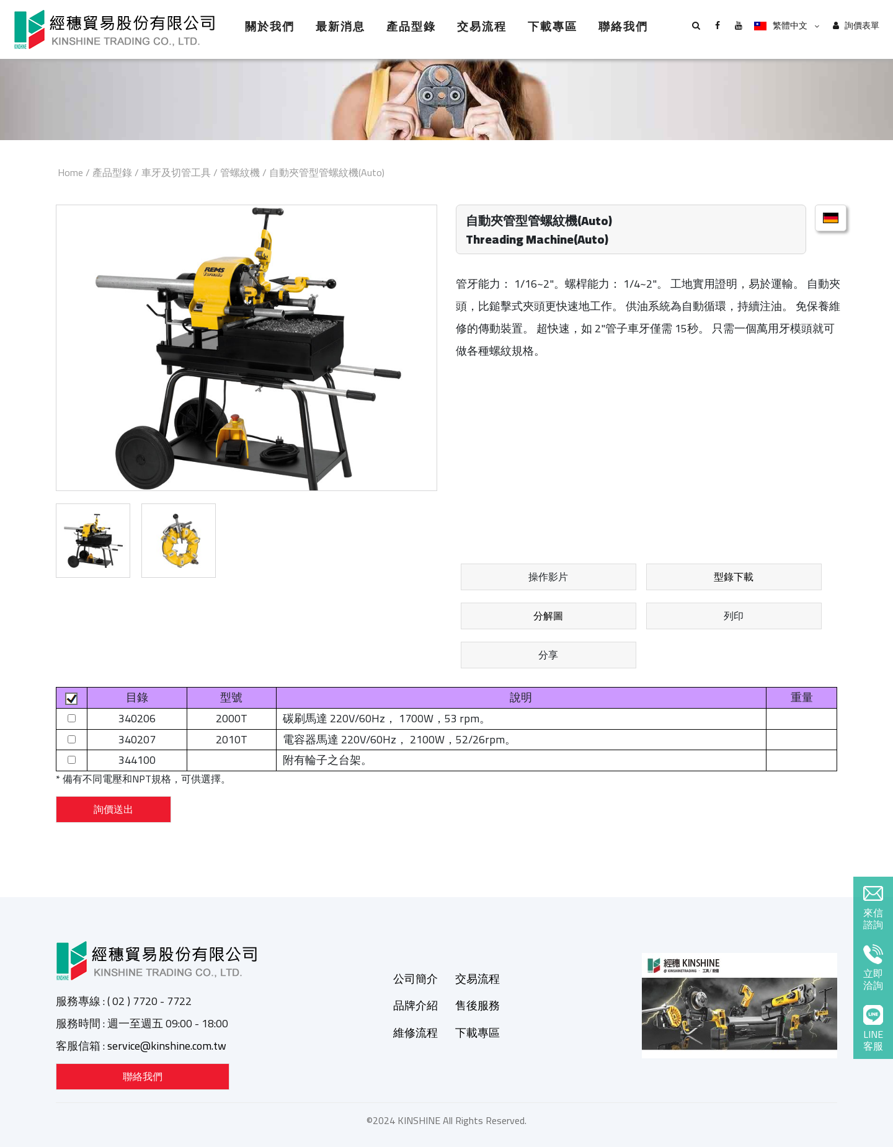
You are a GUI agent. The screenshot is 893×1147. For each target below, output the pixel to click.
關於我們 (270, 26)
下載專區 (552, 26)
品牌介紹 (415, 1005)
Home (70, 172)
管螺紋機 (240, 172)
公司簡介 (415, 978)
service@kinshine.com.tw (166, 1045)
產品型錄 (411, 26)
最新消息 (340, 26)
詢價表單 (856, 25)
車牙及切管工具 (176, 172)
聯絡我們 (623, 26)
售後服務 (477, 1005)
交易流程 (482, 26)
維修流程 (415, 1032)
